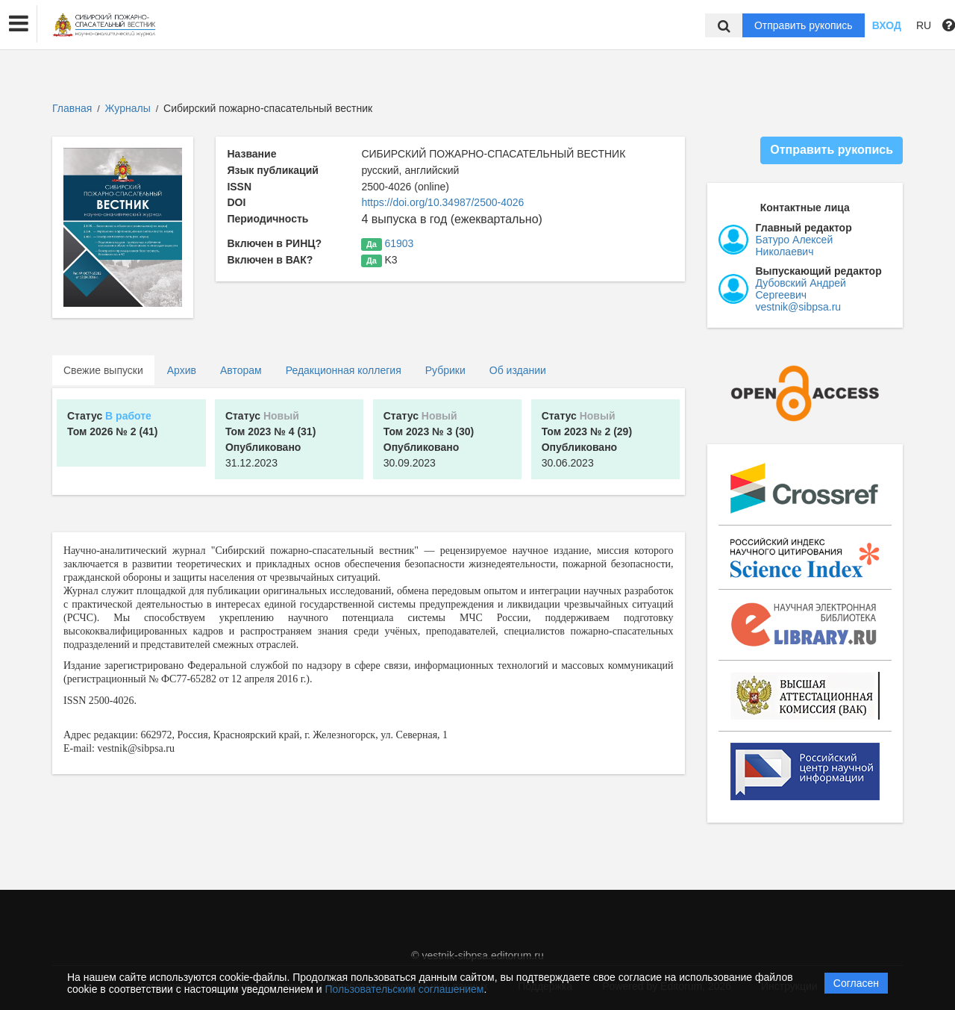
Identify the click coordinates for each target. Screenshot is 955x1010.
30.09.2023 (428, 439)
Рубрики (445, 370)
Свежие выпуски (103, 370)
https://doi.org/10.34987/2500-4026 (442, 202)
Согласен (856, 983)
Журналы (128, 108)
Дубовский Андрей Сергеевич (801, 289)
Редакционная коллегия (343, 370)
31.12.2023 (270, 439)
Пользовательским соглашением (404, 989)
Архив (181, 370)
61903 (398, 243)
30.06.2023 (587, 439)
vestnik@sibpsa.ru (799, 307)
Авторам (241, 370)
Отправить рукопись (803, 25)
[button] (18, 24)
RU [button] (923, 25)
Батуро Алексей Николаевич (794, 246)
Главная (72, 108)
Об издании (517, 370)
